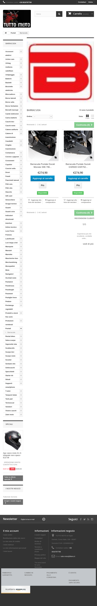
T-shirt (7, 391)
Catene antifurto (11, 129)
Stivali (7, 379)
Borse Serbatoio (11, 106)
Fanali (7, 176)
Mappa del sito (40, 558)
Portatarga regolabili (9, 307)
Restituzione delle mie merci (14, 538)
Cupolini (8, 164)
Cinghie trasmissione (10, 147)
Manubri (8, 250)
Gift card (8, 196)
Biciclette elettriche (9, 88)
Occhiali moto (10, 278)
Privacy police (40, 555)
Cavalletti (9, 141)
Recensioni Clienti (84, 218)
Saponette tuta (11, 344)
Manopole (9, 247)
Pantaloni (9, 282)
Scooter (8, 360)
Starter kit (9, 375)
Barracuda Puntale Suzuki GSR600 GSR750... (78, 165)
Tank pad (9, 399)
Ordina (29, 116)
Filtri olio (8, 188)
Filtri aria (8, 184)
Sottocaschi (10, 368)
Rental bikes (10, 336)
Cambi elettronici (12, 114)
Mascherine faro (11, 258)
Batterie (8, 79)
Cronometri (9, 161)
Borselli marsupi (11, 110)
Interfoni (8, 223)
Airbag (8, 63)
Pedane (8, 301)
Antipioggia (10, 75)
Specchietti (9, 372)
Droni (7, 172)
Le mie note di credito (11, 541)
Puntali (8, 328)
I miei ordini (7, 535)
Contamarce (10, 153)
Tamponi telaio (11, 395)
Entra (91, 2)
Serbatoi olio (10, 364)
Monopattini (10, 266)
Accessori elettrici (9, 53)
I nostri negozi (13, 488)
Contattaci (82, 2)
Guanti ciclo (10, 211)
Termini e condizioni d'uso (39, 549)
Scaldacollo (10, 348)
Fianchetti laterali (12, 180)
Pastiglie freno (11, 297)
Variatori (8, 407)
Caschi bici (9, 122)
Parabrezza (9, 286)
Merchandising (11, 262)
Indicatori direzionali (9, 217)
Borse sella (9, 102)
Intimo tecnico (11, 227)
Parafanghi (9, 290)
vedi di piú (88, 244)
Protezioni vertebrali (9, 323)
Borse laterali (10, 98)
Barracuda (11, 332)
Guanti (8, 208)
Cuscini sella (10, 168)
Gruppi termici (11, 204)
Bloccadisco (10, 94)
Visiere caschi (10, 411)
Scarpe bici (9, 352)
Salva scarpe (10, 340)
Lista (92, 116)
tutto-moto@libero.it (68, 556)
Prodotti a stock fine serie (11, 315)
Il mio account (11, 530)
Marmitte (8, 254)
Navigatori (9, 274)
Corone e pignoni (12, 157)
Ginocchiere (10, 200)
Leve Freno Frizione (9, 233)
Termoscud (9, 403)
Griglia (87, 116)
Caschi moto (10, 126)
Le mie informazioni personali (14, 548)
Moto (7, 270)
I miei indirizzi (8, 545)
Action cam (9, 59)
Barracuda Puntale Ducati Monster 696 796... (42, 165)
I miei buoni (7, 551)
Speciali (9, 424)
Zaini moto (9, 415)
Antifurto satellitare (9, 69)
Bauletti (8, 83)
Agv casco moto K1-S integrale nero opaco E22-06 (12, 455)
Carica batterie (11, 118)
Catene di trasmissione (10, 135)
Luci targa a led (11, 243)
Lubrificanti (9, 239)
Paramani (9, 294)
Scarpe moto (10, 356)
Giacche (8, 192)
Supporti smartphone (10, 385)
